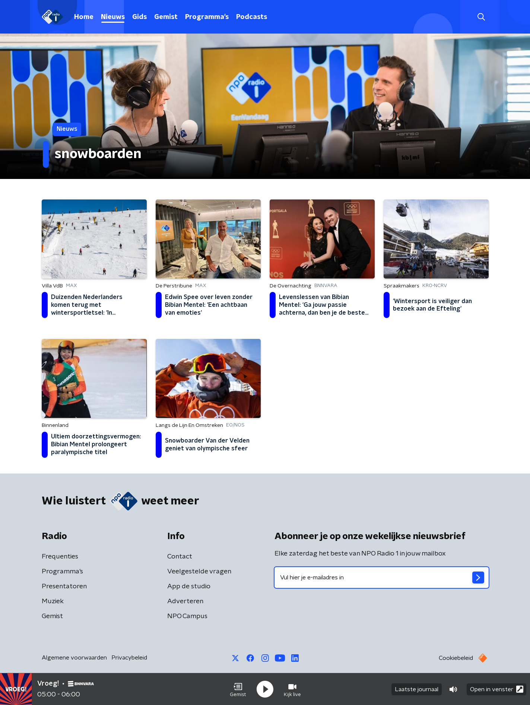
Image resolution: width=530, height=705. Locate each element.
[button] (238, 689)
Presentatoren (64, 586)
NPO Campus (187, 616)
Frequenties (60, 556)
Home (83, 17)
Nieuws (113, 17)
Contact (179, 556)
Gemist (166, 17)
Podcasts (251, 17)
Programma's (207, 17)
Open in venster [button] (496, 689)
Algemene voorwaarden (74, 658)
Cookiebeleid (456, 658)
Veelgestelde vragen (199, 571)
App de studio (188, 586)
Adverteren (185, 601)
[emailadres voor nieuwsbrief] (381, 577)
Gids (139, 17)
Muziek (53, 601)
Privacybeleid (129, 658)
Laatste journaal (416, 689)
